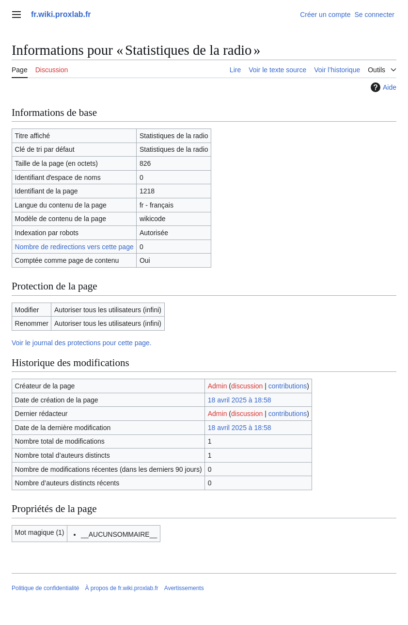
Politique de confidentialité (45, 588)
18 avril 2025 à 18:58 (239, 400)
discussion (247, 386)
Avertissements (184, 588)
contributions (287, 386)
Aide (382, 87)
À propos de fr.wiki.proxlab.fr (121, 588)
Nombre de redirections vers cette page (74, 247)
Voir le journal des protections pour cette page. (82, 343)
